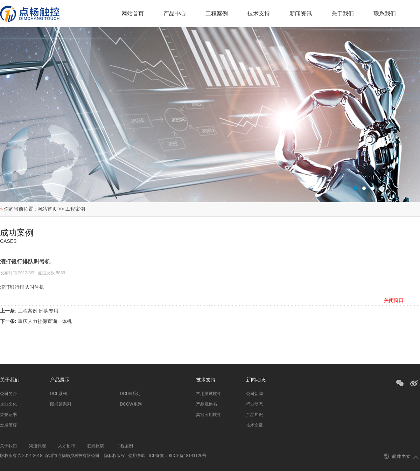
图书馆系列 (60, 404)
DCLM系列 (130, 393)
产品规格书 (206, 404)
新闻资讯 (300, 13)
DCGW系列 (131, 404)
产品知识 (254, 414)
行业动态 (254, 404)
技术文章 (254, 425)
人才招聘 (66, 445)
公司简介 (8, 393)
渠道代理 (37, 445)
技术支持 (258, 13)
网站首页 (132, 13)
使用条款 (136, 455)
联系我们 (384, 13)
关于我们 (342, 13)
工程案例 (216, 13)
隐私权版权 (114, 455)
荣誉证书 (8, 414)
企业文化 (8, 404)
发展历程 (8, 425)
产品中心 (174, 13)
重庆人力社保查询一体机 (45, 321)
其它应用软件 (208, 414)
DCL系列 (58, 393)
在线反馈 (95, 445)
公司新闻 (254, 393)
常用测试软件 (208, 393)
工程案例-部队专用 (38, 311)
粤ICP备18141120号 (187, 455)
